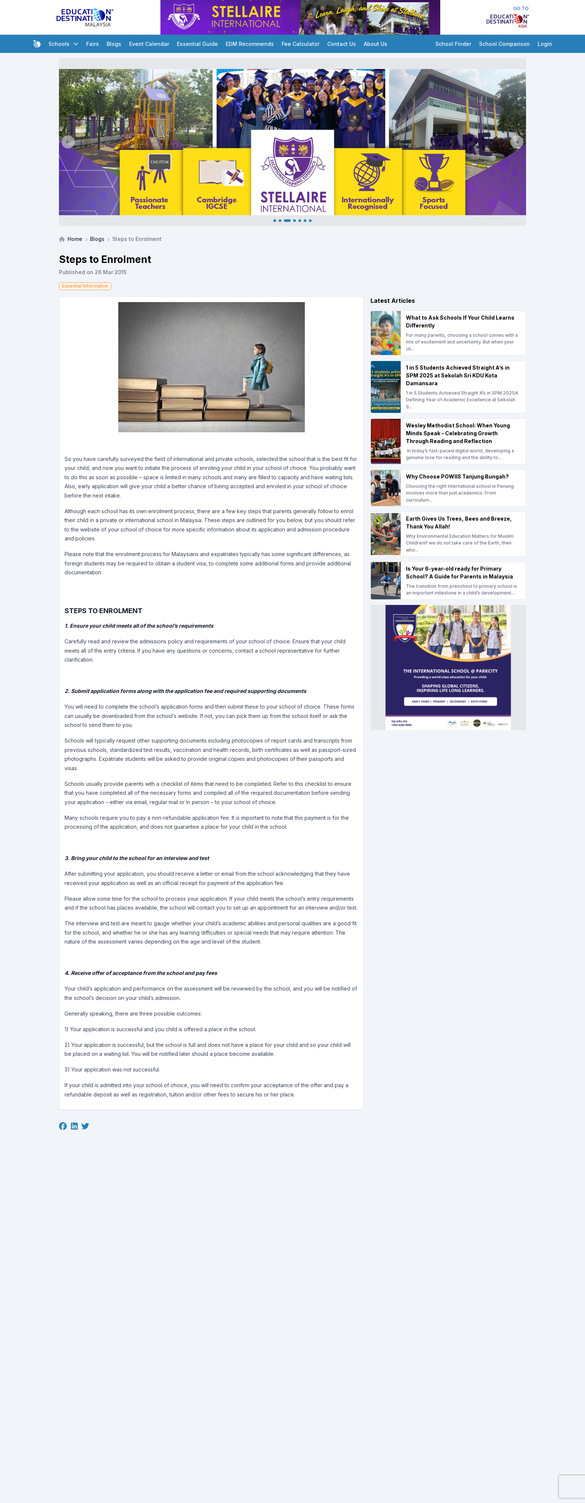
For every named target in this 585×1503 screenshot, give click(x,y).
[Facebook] (63, 1126)
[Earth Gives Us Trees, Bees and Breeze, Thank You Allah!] (448, 534)
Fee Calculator (300, 44)
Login (545, 44)
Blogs (114, 44)
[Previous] (68, 142)
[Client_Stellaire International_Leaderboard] (300, 17)
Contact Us (341, 44)
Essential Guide (197, 44)
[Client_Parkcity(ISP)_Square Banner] (448, 667)
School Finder (453, 44)
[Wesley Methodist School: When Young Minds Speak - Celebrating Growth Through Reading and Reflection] (448, 441)
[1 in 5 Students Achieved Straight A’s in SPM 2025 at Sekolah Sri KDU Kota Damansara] (448, 387)
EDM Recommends (250, 44)
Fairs (92, 44)
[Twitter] (85, 1126)
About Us (375, 44)
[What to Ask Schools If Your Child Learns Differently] (448, 333)
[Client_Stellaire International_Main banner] (292, 142)
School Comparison (504, 44)
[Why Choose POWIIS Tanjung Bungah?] (448, 488)
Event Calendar (149, 44)
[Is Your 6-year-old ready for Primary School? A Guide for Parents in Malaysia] (448, 581)
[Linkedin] (74, 1126)
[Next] (516, 142)
